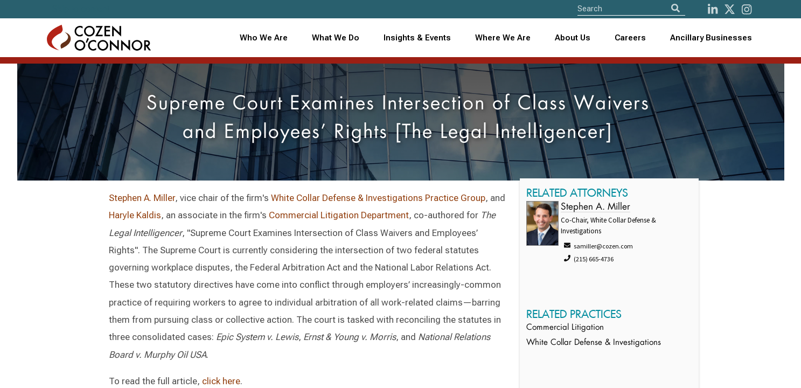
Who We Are (264, 38)
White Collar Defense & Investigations (593, 343)
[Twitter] (729, 9)
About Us (572, 38)
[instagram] (746, 9)
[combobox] (417, 38)
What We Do (335, 38)
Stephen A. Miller (142, 197)
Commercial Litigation (565, 328)
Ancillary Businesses (711, 38)
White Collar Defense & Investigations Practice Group (378, 197)
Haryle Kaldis (135, 215)
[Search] (675, 8)
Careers (630, 38)
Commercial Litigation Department (339, 215)
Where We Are (503, 38)
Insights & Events (417, 38)
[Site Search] (631, 8)
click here (221, 381)
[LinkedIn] (713, 9)
